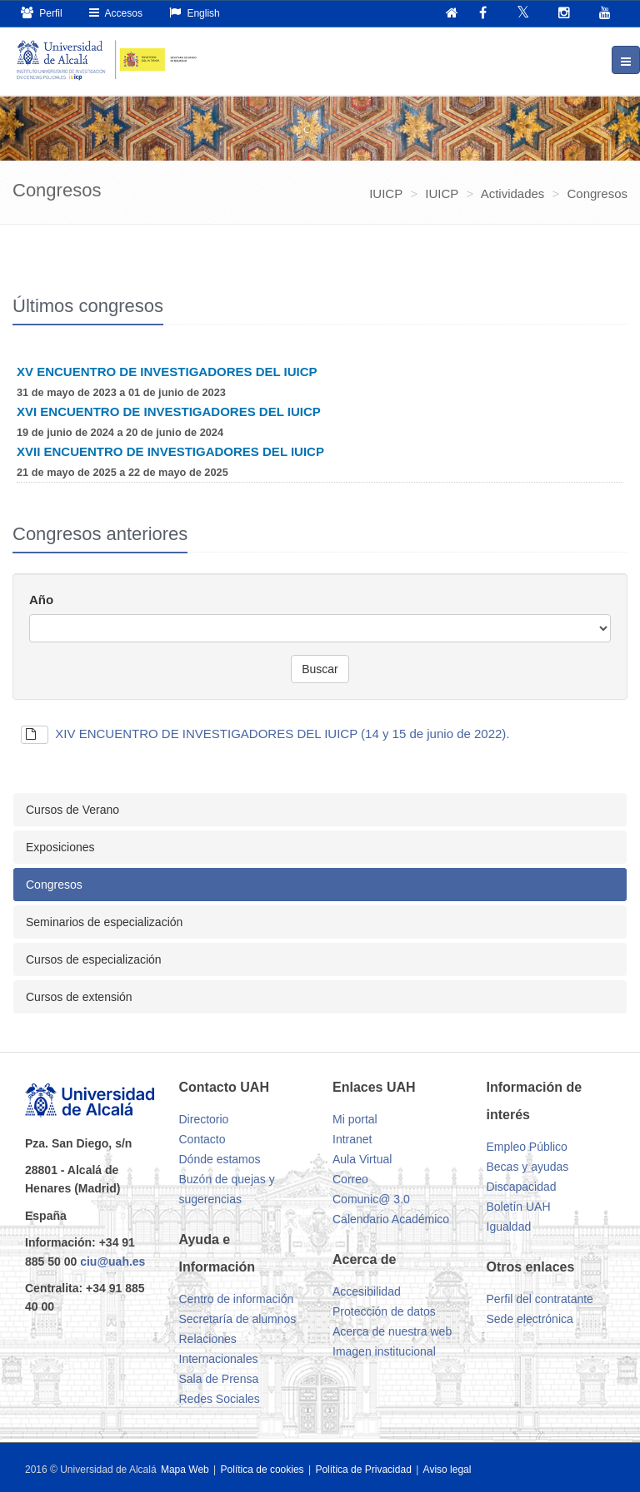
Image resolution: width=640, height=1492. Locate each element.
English (194, 13)
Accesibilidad (366, 1291)
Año (41, 599)
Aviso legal (447, 1469)
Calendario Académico (390, 1219)
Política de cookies (264, 1469)
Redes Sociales (219, 1398)
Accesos (115, 13)
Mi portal (355, 1119)
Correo (350, 1179)
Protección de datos (384, 1311)
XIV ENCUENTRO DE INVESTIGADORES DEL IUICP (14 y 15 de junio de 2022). (265, 733)
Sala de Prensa (219, 1378)
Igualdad (509, 1226)
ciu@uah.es (112, 1261)
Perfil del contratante (540, 1299)
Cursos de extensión (79, 997)
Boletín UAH (519, 1206)
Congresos (54, 884)
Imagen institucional (384, 1351)
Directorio (204, 1119)
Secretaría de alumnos (238, 1319)
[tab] (320, 809)
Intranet (352, 1139)
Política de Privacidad (364, 1469)
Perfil (41, 13)
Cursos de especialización (94, 959)
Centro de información (236, 1299)
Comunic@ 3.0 (371, 1199)
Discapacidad (522, 1186)
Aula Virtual (362, 1159)
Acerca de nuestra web (392, 1331)
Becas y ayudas (528, 1166)
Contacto (202, 1139)
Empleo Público (527, 1146)
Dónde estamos (220, 1159)
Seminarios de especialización (104, 922)
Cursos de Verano (72, 809)
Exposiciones (60, 847)
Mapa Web (185, 1469)
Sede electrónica (530, 1319)
